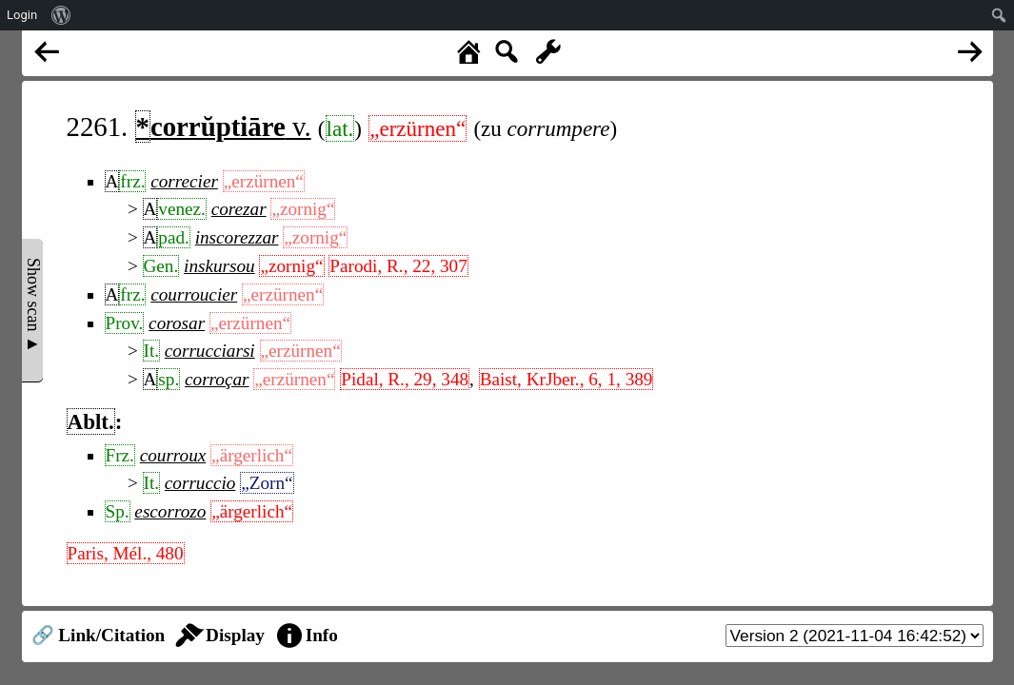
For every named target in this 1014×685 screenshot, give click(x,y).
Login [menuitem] (22, 15)
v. (223, 126)
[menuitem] (61, 15)
